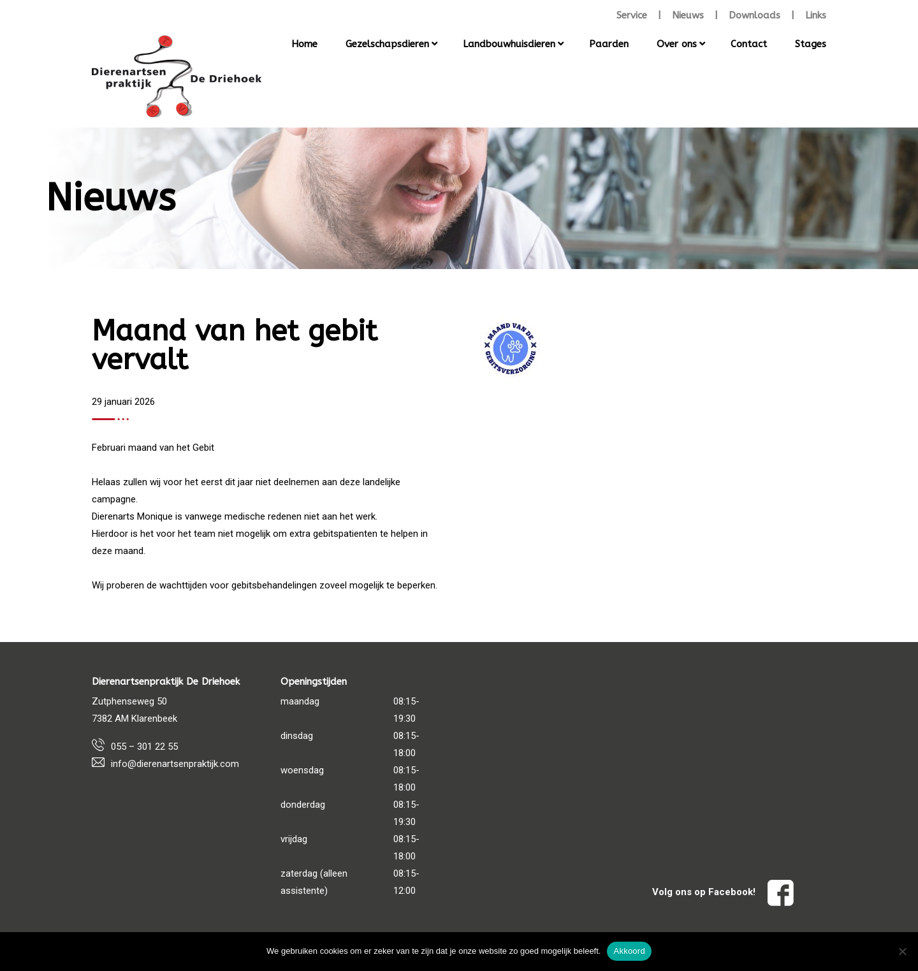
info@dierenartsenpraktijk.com (175, 764)
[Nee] (902, 951)
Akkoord (629, 951)
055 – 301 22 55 (144, 746)
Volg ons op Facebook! (723, 892)
